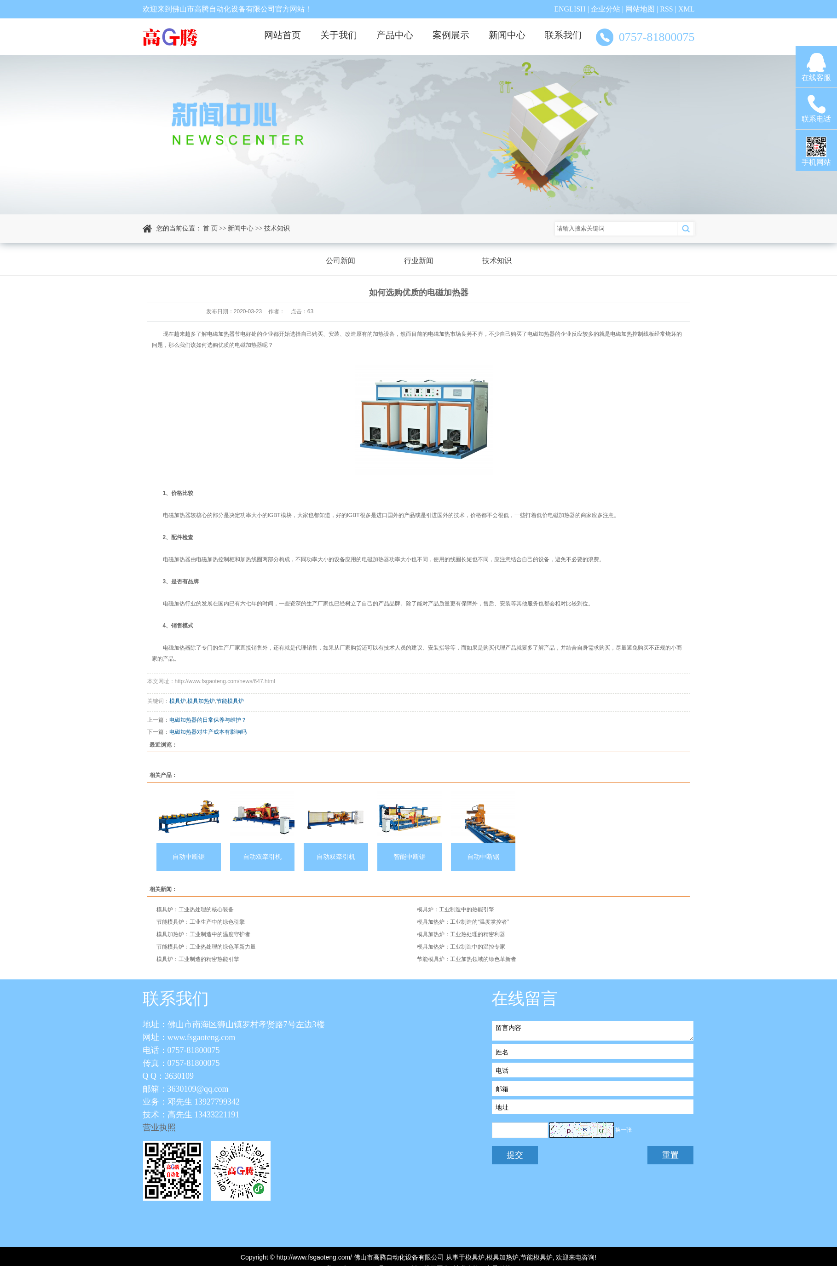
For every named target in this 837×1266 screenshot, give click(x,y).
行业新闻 (418, 261)
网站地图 (640, 9)
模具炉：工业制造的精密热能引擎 (197, 959)
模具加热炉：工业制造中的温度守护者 (203, 934)
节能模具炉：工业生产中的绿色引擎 (200, 922)
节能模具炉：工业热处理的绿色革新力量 (206, 947)
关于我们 (338, 35)
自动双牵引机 (262, 856)
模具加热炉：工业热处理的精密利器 (461, 934)
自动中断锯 (189, 856)
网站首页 (282, 35)
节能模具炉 (230, 701)
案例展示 (451, 35)
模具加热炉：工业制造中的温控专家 (461, 947)
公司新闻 (340, 261)
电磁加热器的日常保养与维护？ (208, 720)
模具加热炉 (201, 701)
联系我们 (563, 35)
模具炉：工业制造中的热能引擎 (455, 909)
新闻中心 (507, 35)
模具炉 (177, 701)
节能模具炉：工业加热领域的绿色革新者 (466, 959)
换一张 (623, 1130)
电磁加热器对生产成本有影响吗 (208, 732)
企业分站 (605, 9)
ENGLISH (569, 9)
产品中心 (394, 35)
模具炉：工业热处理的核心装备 (195, 909)
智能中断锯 (409, 856)
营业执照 (159, 1127)
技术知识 (277, 228)
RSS (666, 9)
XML (686, 9)
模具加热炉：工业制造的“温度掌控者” (463, 922)
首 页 (210, 228)
